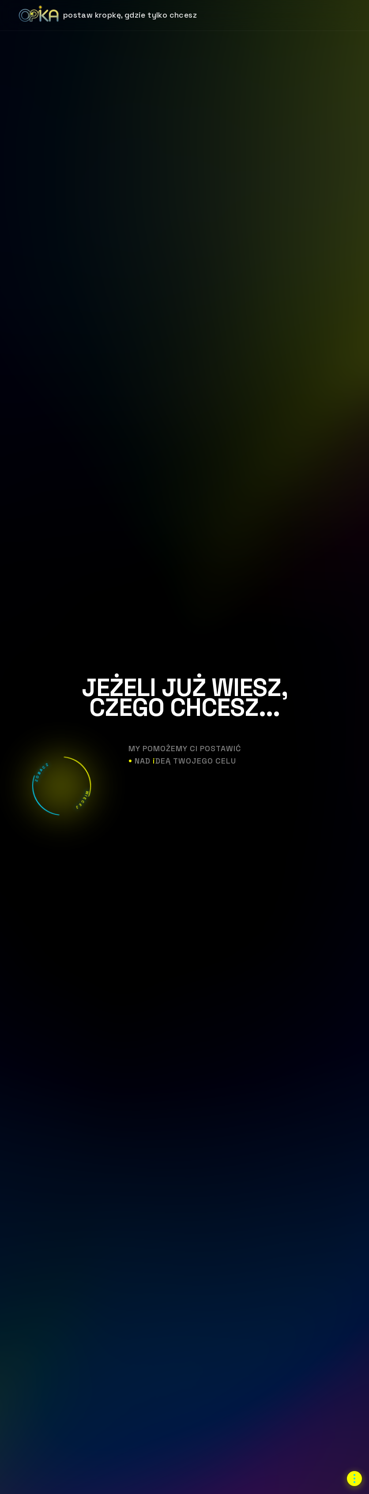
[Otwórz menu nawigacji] (354, 1478)
